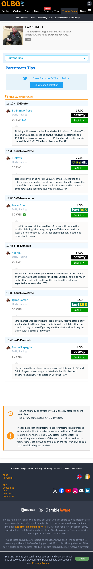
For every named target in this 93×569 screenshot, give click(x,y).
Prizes (33, 17)
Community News (45, 17)
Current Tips (15, 58)
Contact (15, 468)
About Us (58, 468)
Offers (47, 10)
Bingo (37, 11)
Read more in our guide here (30, 526)
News (83, 11)
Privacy (38, 468)
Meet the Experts (73, 468)
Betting (6, 11)
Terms (30, 468)
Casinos (17, 11)
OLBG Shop (74, 17)
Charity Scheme (61, 17)
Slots (27, 11)
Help (23, 468)
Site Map (48, 468)
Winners (24, 17)
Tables (16, 17)
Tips (56, 11)
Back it (79, 120)
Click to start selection (46, 85)
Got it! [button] (82, 558)
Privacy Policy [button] (40, 563)
